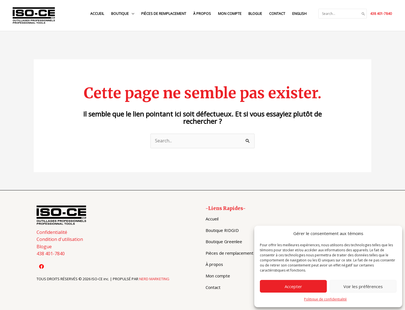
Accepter (293, 286)
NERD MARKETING (154, 278)
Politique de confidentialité (325, 299)
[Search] (363, 14)
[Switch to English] (299, 13)
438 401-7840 (381, 13)
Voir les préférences (363, 286)
